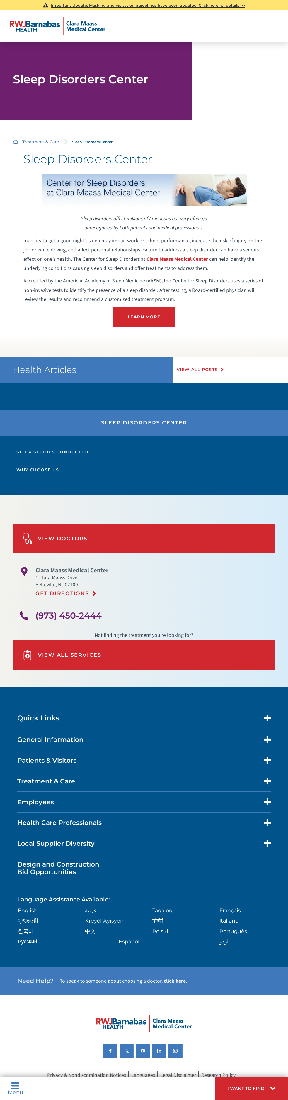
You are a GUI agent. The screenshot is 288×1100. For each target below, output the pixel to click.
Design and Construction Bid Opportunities (58, 867)
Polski (160, 931)
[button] (251, 1088)
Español (129, 941)
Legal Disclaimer (178, 1075)
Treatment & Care (40, 141)
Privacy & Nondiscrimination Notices (86, 1075)
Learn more (144, 316)
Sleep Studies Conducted (52, 452)
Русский (27, 941)
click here (175, 980)
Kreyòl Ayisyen (104, 921)
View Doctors (55, 538)
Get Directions (62, 593)
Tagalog (162, 910)
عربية (91, 910)
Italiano (228, 921)
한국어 (26, 931)
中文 (90, 931)
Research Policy (218, 1075)
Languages (143, 1075)
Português (233, 931)
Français (230, 910)
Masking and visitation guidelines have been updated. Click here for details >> (148, 5)
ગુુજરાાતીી (28, 921)
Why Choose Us (37, 469)
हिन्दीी (157, 921)
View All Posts (197, 369)
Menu (15, 1088)
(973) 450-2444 (68, 615)
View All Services (61, 655)
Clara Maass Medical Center (177, 259)
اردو (224, 941)
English (28, 910)
